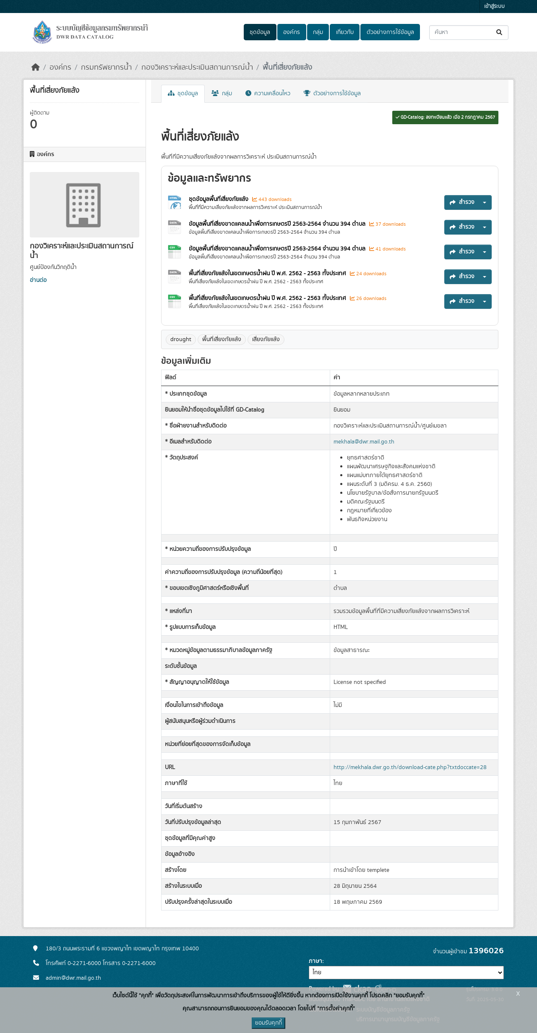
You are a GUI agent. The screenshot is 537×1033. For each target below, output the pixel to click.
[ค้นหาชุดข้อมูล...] (468, 32)
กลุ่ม (318, 32)
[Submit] (500, 32)
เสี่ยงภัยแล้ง (266, 339)
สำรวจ (462, 202)
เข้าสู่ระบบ (494, 6)
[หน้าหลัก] (35, 67)
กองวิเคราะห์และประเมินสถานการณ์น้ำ (197, 67)
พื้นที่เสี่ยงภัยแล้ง (287, 67)
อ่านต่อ (38, 280)
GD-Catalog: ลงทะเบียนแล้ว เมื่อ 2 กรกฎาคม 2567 (445, 117)
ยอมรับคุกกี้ (268, 1023)
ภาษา (315, 961)
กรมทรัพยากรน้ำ (106, 67)
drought (180, 339)
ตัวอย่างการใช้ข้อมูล (390, 32)
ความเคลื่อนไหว (267, 93)
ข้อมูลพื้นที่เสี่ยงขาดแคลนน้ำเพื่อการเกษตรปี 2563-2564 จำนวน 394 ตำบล (278, 224)
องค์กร (291, 32)
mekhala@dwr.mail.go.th (364, 442)
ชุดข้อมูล (260, 32)
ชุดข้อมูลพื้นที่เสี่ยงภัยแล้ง (219, 199)
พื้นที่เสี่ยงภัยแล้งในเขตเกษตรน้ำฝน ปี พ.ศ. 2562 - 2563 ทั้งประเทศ (268, 273)
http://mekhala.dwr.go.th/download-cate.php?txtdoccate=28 (410, 767)
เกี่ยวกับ (345, 32)
